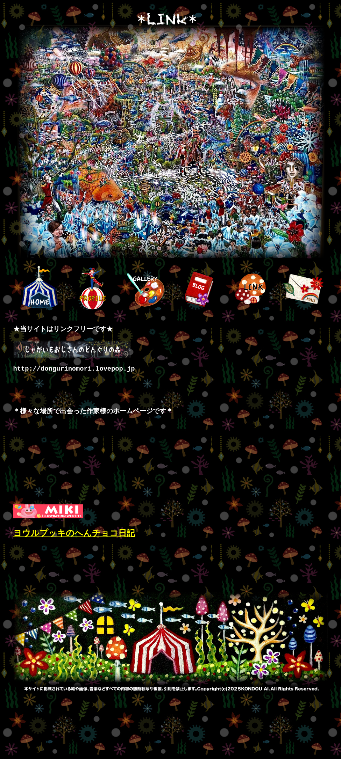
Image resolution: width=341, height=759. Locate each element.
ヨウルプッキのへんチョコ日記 (74, 534)
